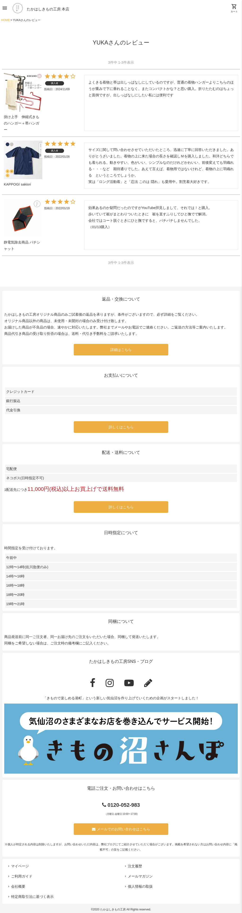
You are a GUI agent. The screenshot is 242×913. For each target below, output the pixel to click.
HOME (5, 20)
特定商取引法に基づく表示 (32, 897)
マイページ (20, 866)
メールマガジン (140, 876)
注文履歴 (135, 866)
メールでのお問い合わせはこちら (121, 829)
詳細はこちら (121, 350)
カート (234, 8)
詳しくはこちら (121, 427)
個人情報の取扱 (140, 886)
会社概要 (18, 886)
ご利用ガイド (21, 876)
